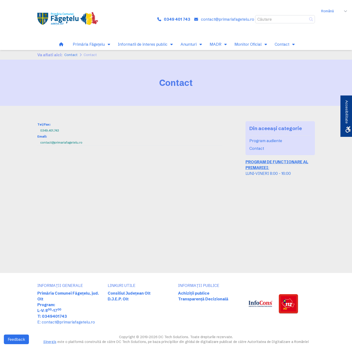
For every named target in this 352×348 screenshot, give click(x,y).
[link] (68, 19)
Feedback (16, 339)
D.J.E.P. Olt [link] (118, 299)
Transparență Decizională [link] (203, 299)
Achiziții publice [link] (193, 293)
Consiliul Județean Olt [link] (129, 293)
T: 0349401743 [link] (52, 316)
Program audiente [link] (265, 140)
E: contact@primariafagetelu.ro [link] (66, 322)
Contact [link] (71, 55)
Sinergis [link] (49, 342)
